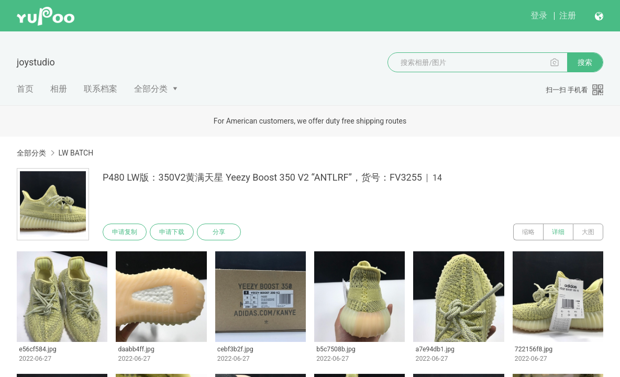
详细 (558, 232)
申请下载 (171, 232)
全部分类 (151, 89)
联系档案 (100, 89)
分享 (219, 232)
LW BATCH (75, 153)
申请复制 (124, 232)
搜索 (585, 62)
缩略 (528, 232)
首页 (25, 89)
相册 (58, 89)
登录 (538, 15)
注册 (567, 15)
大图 (588, 232)
